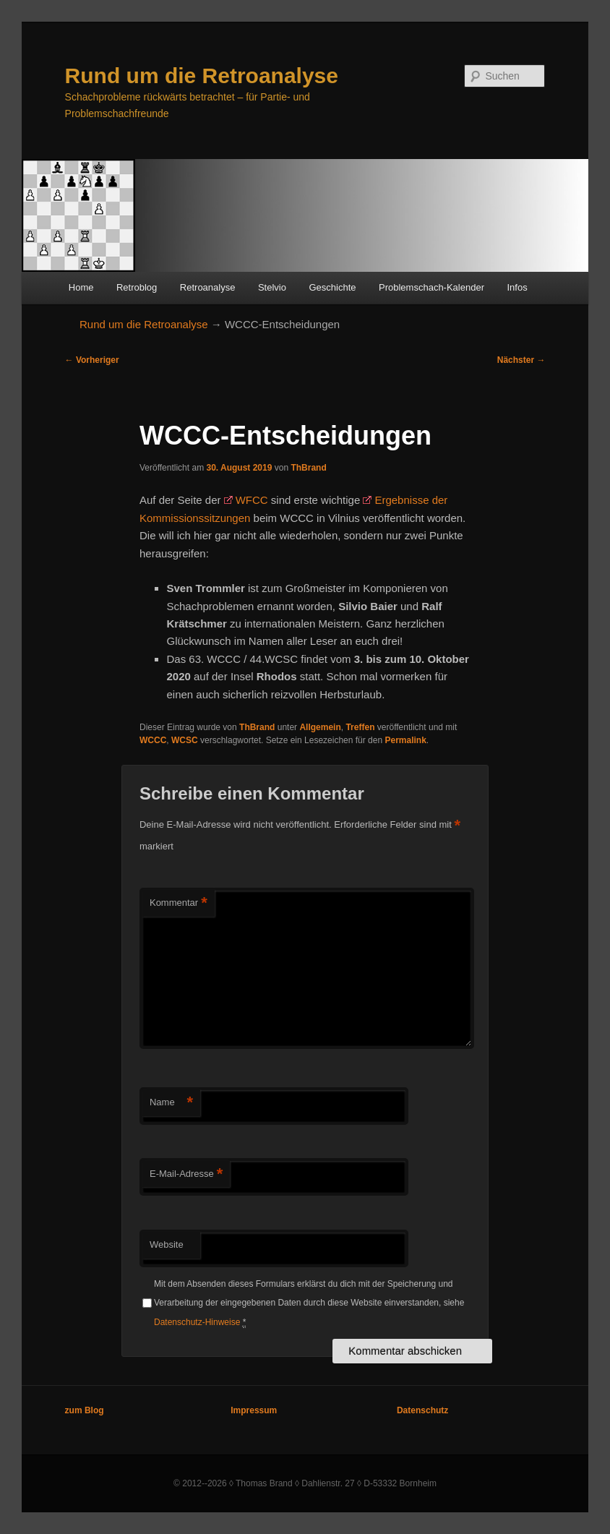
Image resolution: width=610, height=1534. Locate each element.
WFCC (252, 500)
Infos (517, 287)
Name (171, 1102)
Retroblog (136, 287)
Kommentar (178, 903)
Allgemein (319, 727)
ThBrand (308, 468)
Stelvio (272, 287)
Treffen (359, 727)
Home (81, 287)
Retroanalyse (208, 287)
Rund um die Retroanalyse (201, 75)
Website (167, 1244)
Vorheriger (92, 360)
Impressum (254, 1410)
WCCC (152, 740)
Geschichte (332, 287)
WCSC (184, 740)
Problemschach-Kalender (431, 287)
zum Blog (84, 1410)
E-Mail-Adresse (186, 1174)
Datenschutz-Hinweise (197, 1322)
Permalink (405, 740)
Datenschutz (422, 1410)
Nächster (521, 360)
